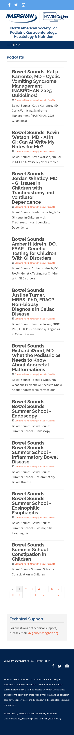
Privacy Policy (43, 660)
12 (42, 595)
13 (50, 595)
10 (26, 595)
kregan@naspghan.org (42, 633)
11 (34, 595)
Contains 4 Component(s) (27, 100)
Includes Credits (47, 100)
